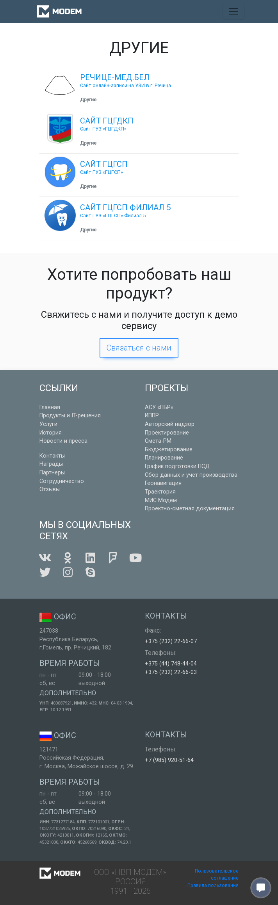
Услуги (48, 424)
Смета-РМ (158, 441)
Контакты (52, 455)
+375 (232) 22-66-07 (171, 641)
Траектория (160, 491)
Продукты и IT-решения (70, 415)
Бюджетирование (168, 449)
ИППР (152, 415)
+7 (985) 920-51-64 (169, 760)
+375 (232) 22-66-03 (171, 672)
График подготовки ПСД (177, 466)
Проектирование (167, 432)
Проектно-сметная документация (190, 508)
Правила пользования (213, 885)
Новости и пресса (63, 441)
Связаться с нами (139, 347)
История (50, 432)
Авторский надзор (169, 424)
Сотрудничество (61, 481)
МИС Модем (161, 500)
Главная (49, 407)
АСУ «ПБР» (159, 407)
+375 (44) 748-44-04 (171, 663)
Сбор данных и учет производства (191, 475)
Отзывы (49, 489)
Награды (51, 464)
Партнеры (52, 472)
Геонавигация (163, 483)
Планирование (164, 457)
